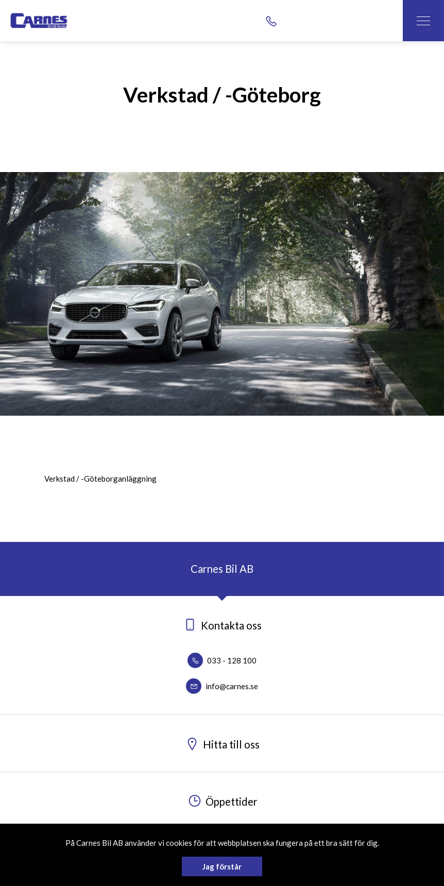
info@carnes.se (222, 686)
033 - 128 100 (222, 660)
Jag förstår (222, 866)
